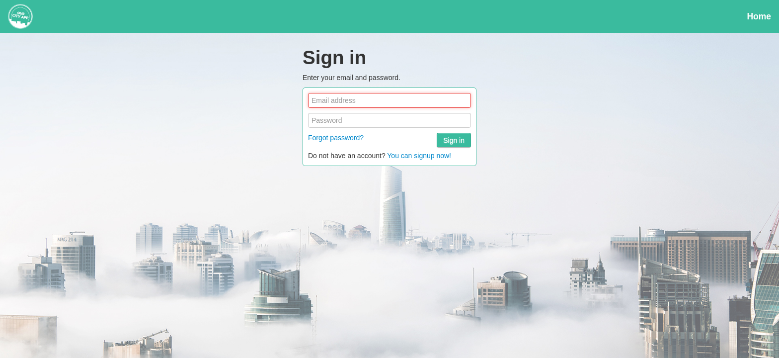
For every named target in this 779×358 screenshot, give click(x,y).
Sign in (454, 140)
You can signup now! (419, 156)
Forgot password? (336, 138)
